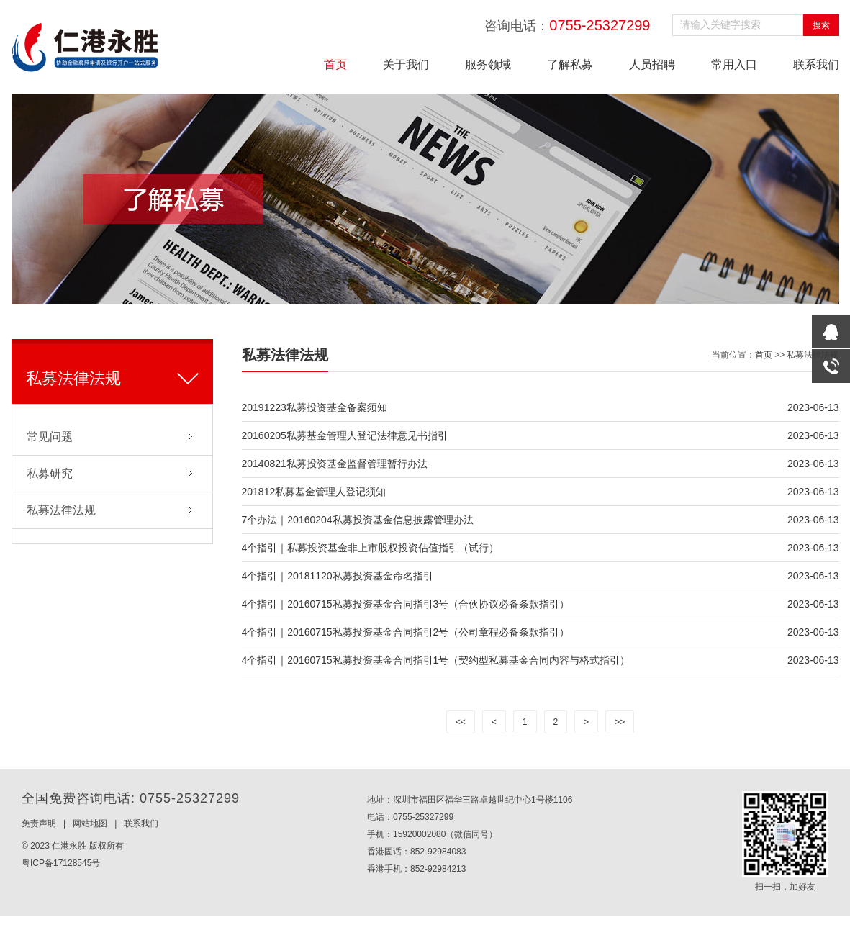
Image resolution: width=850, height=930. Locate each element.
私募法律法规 (61, 510)
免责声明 (39, 823)
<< (461, 722)
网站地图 (90, 823)
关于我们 (406, 64)
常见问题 (50, 436)
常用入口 (734, 64)
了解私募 (570, 64)
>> (620, 722)
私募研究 (50, 473)
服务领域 (488, 64)
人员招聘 (652, 64)
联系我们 (816, 64)
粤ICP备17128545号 (61, 863)
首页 (335, 64)
